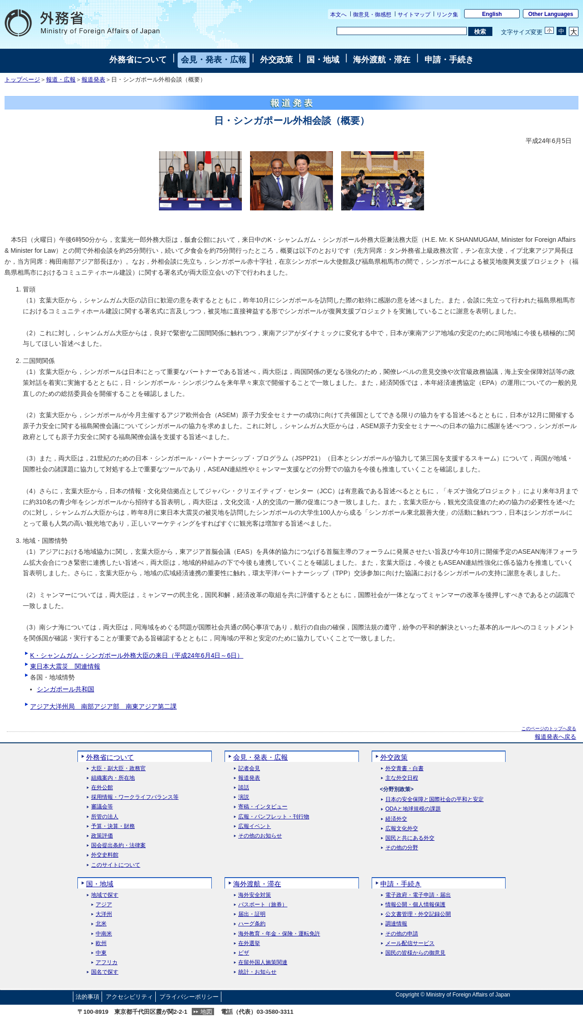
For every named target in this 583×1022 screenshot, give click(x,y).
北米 (101, 924)
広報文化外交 (401, 829)
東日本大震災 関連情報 (65, 666)
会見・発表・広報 (213, 59)
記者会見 (249, 769)
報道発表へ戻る (555, 737)
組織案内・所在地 (113, 778)
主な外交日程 (401, 778)
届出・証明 (252, 914)
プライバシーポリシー (189, 996)
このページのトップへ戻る (549, 728)
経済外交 (396, 819)
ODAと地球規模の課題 (413, 809)
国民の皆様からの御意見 (415, 953)
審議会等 (102, 807)
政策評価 (102, 836)
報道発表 (93, 80)
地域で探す (104, 895)
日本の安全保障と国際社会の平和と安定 (434, 799)
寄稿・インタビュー (262, 807)
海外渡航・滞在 (381, 59)
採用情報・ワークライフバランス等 (135, 797)
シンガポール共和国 (65, 689)
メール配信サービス (410, 943)
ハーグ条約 (252, 924)
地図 (206, 1011)
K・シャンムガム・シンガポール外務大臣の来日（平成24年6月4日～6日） (136, 655)
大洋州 (104, 914)
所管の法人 (104, 817)
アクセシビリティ (129, 996)
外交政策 (276, 59)
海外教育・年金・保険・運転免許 (279, 934)
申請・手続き (449, 59)
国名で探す (104, 972)
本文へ (338, 14)
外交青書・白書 (404, 769)
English (492, 14)
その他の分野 (401, 848)
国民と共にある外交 (410, 838)
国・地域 (323, 59)
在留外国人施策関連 (262, 963)
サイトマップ (414, 14)
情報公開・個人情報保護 (415, 905)
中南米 (104, 934)
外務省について (138, 59)
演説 (243, 797)
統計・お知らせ (257, 972)
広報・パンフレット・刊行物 (273, 817)
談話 (243, 788)
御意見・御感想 (372, 14)
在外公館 (102, 788)
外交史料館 (104, 855)
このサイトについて (115, 865)
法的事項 (87, 996)
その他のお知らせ (260, 836)
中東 (101, 953)
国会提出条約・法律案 (118, 845)
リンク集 (447, 14)
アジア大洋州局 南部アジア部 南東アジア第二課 (103, 706)
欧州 (101, 943)
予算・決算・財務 (113, 826)
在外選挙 (249, 943)
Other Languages (550, 14)
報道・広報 (61, 80)
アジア (104, 905)
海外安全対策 (254, 895)
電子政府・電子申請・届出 (418, 895)
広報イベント (254, 826)
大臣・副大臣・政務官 (118, 769)
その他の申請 (401, 934)
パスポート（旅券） (262, 905)
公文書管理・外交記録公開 (418, 914)
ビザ (243, 953)
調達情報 (396, 924)
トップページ (22, 80)
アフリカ (107, 963)
